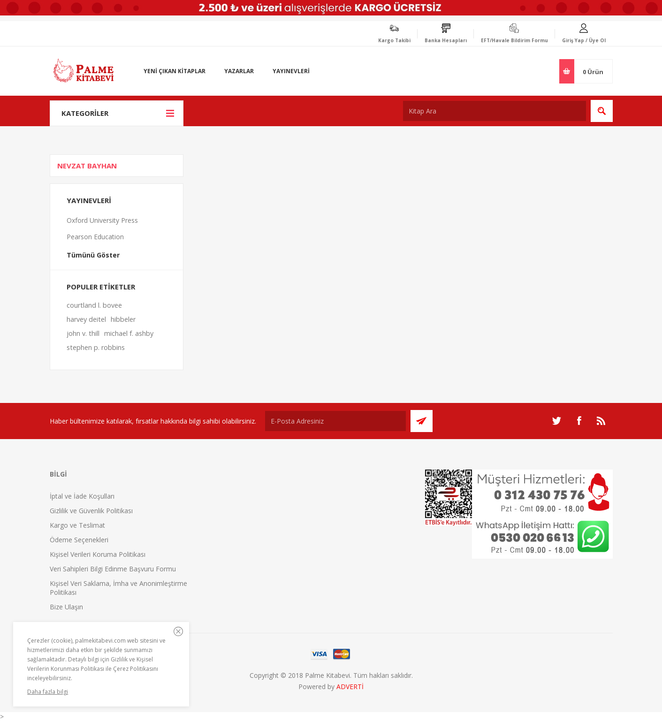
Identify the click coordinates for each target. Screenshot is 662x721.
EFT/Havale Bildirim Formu (514, 40)
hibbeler (123, 319)
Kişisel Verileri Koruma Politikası (97, 554)
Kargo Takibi (394, 40)
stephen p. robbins (96, 347)
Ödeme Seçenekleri (79, 539)
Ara (602, 111)
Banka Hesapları (446, 40)
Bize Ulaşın (66, 606)
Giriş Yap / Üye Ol (584, 40)
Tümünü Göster (93, 254)
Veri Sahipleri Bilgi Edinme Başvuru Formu (113, 568)
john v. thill (83, 333)
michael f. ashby (128, 333)
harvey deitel (86, 319)
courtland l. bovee (94, 305)
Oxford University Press (102, 220)
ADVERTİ (350, 686)
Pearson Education (95, 236)
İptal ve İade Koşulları (82, 496)
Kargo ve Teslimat (77, 525)
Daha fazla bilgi (47, 692)
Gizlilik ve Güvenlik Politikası (91, 510)
